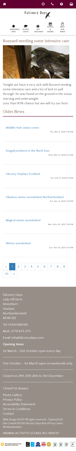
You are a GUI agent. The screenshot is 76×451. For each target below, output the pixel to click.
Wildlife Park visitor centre (22, 127)
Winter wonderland (18, 243)
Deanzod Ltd (55, 419)
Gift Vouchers (38, 28)
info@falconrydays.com (27, 337)
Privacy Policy (12, 399)
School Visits (25, 28)
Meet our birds (62, 27)
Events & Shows (50, 27)
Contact (8, 413)
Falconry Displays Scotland (23, 174)
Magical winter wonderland (23, 220)
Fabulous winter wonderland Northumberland (35, 197)
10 (6, 274)
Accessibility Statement (19, 404)
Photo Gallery (12, 395)
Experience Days (14, 28)
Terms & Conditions (16, 409)
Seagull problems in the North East (27, 150)
